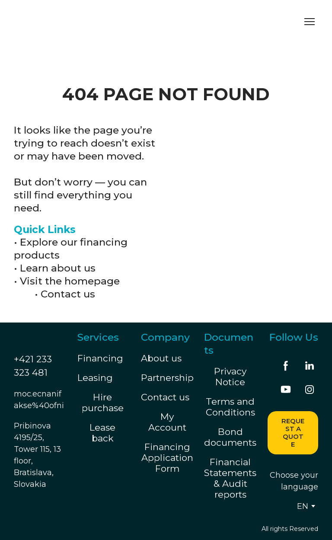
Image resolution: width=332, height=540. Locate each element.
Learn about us (58, 268)
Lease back (102, 433)
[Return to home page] (94, 21)
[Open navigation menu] (309, 21)
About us (161, 358)
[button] (285, 365)
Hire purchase (103, 402)
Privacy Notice (230, 376)
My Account (167, 422)
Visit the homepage (70, 281)
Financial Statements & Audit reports (230, 478)
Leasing (95, 377)
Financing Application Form (167, 457)
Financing (100, 358)
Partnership (167, 377)
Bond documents (230, 437)
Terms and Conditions (230, 407)
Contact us (68, 294)
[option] (302, 506)
